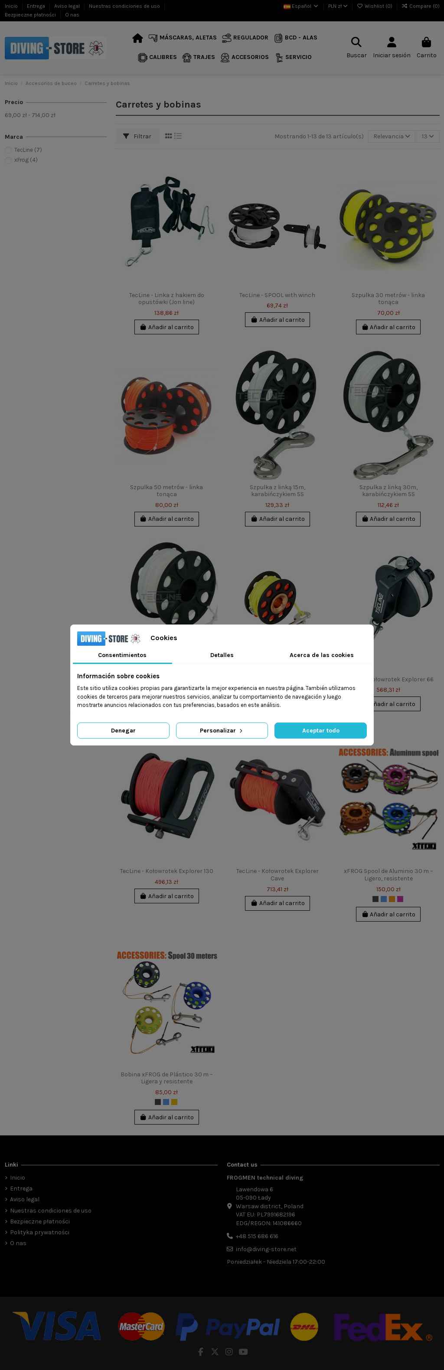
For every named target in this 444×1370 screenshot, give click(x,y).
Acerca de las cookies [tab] (322, 655)
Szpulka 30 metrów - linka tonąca (388, 298)
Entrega (36, 6)
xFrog (26, 160)
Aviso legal (67, 6)
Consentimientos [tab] (122, 655)
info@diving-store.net (266, 1249)
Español (301, 6)
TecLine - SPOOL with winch (277, 295)
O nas (72, 15)
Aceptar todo (321, 730)
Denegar (123, 730)
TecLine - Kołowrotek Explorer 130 (166, 871)
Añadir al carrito (167, 327)
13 (428, 136)
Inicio (12, 6)
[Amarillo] (174, 1102)
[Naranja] (392, 899)
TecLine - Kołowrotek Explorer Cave (277, 874)
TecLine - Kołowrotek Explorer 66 (388, 679)
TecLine (28, 150)
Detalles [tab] (222, 655)
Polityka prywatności (39, 1232)
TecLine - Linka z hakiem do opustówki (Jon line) (166, 298)
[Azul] (384, 899)
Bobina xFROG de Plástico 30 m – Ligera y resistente (167, 1078)
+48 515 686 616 (257, 1236)
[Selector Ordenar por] (391, 136)
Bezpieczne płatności (31, 15)
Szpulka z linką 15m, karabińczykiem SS (277, 491)
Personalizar (222, 730)
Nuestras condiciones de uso (125, 6)
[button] (182, 38)
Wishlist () (375, 6)
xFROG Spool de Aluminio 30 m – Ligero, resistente (388, 874)
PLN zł (338, 6)
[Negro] (375, 899)
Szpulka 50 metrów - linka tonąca (166, 491)
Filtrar (137, 136)
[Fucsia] (400, 899)
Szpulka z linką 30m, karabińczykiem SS (388, 491)
